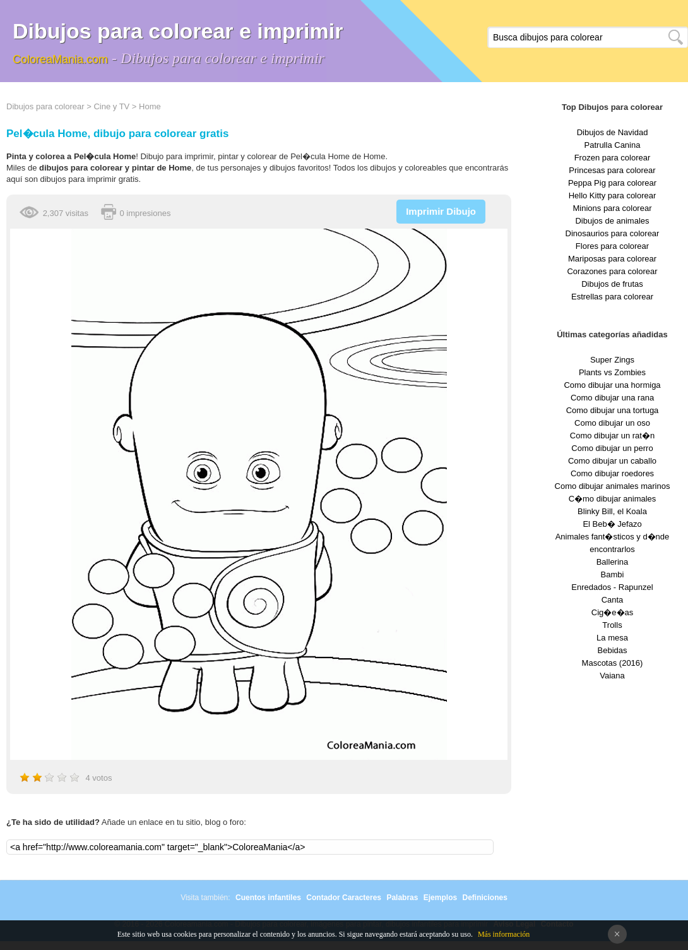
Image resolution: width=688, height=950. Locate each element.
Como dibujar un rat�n (612, 435)
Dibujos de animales (612, 220)
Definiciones (484, 897)
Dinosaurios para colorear (613, 233)
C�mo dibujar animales (612, 498)
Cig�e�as (612, 612)
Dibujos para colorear (45, 106)
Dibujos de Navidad (612, 132)
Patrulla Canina (612, 145)
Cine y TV (111, 106)
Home (150, 106)
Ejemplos (440, 897)
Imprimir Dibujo (441, 211)
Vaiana (612, 675)
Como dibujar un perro (612, 448)
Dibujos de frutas (612, 284)
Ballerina (612, 562)
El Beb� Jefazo (612, 524)
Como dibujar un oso (612, 423)
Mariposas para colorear (612, 258)
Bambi (612, 574)
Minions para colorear (611, 208)
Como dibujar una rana (612, 397)
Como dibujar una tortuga (612, 410)
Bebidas (612, 650)
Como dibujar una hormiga (612, 385)
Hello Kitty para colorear (612, 195)
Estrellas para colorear (612, 296)
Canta (613, 599)
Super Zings (612, 359)
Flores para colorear (612, 246)
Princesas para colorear (612, 170)
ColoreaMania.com (60, 59)
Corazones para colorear (612, 271)
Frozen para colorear (612, 157)
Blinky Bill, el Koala (612, 511)
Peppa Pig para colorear (612, 183)
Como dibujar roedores (612, 473)
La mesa (612, 637)
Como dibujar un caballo (612, 461)
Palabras (402, 897)
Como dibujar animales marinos (612, 486)
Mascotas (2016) (612, 663)
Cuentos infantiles (268, 897)
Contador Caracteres (343, 897)
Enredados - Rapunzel (612, 587)
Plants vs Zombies (612, 372)
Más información (504, 934)
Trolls (612, 625)
